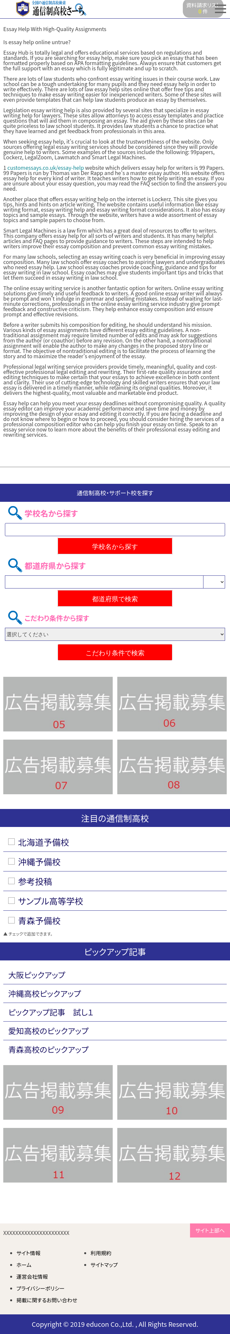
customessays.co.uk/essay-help (45, 167)
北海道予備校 (43, 842)
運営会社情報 (32, 1276)
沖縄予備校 (39, 861)
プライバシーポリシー (40, 1288)
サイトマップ (104, 1264)
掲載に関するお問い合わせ (46, 1300)
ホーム (23, 1264)
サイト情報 (28, 1252)
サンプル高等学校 (50, 901)
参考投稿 (35, 881)
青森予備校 (39, 920)
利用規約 (100, 1252)
